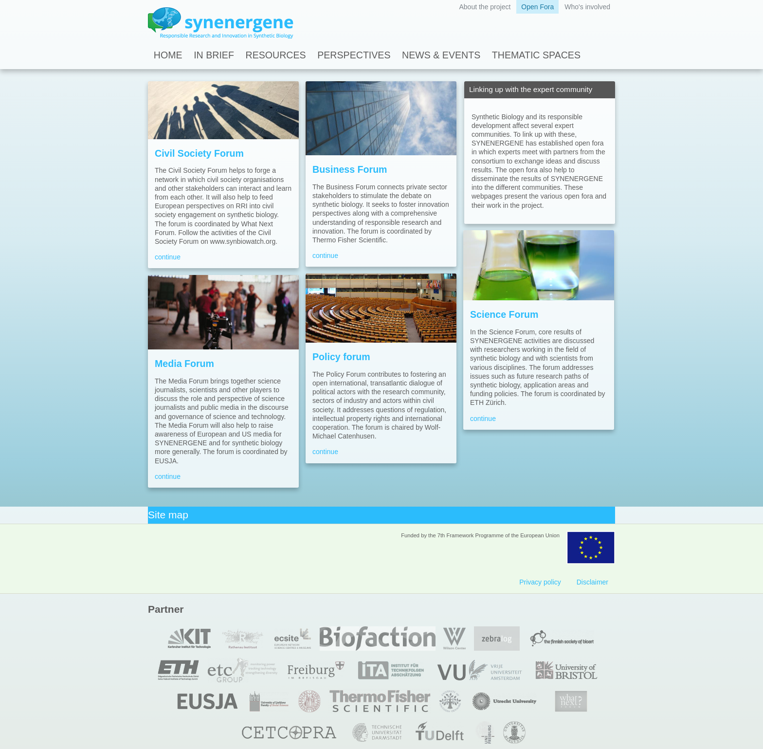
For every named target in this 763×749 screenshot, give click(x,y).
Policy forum (341, 356)
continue (168, 257)
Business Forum (349, 169)
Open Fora (537, 7)
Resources (276, 55)
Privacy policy (540, 582)
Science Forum (504, 314)
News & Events (441, 55)
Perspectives (353, 55)
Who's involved (587, 7)
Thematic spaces (536, 55)
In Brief (214, 55)
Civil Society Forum (199, 153)
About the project (484, 7)
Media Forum (184, 363)
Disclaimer (592, 582)
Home (168, 55)
